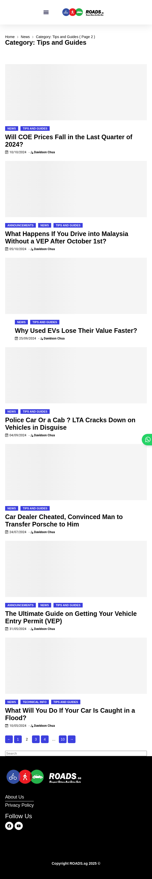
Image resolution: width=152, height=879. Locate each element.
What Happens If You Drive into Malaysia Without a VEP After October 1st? (66, 237)
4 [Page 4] (45, 739)
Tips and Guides (35, 128)
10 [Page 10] (63, 739)
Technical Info (35, 702)
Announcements (20, 225)
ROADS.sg (79, 863)
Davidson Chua (44, 152)
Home (10, 37)
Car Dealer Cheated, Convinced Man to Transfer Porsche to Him (64, 520)
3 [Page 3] (36, 739)
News (25, 37)
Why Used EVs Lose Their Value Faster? (76, 330)
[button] (46, 12)
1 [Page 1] (18, 739)
